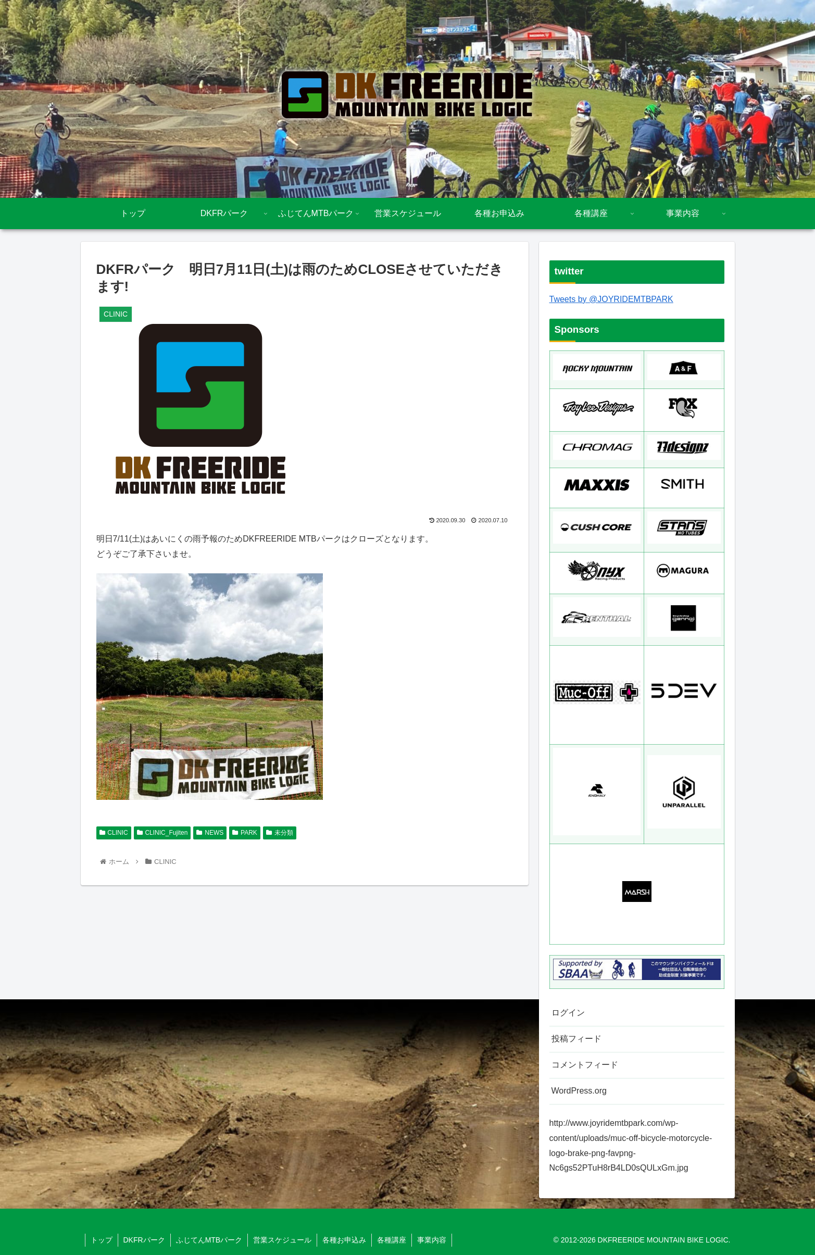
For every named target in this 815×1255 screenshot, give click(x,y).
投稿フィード (576, 1038)
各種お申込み (344, 1240)
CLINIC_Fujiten (162, 832)
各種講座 (391, 1240)
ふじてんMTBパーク (209, 1240)
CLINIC (113, 832)
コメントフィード (584, 1064)
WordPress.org (579, 1090)
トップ (101, 1240)
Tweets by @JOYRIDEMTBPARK (611, 299)
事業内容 (431, 1240)
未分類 (279, 832)
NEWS (209, 832)
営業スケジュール (282, 1240)
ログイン (568, 1012)
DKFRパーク (144, 1240)
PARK (244, 832)
